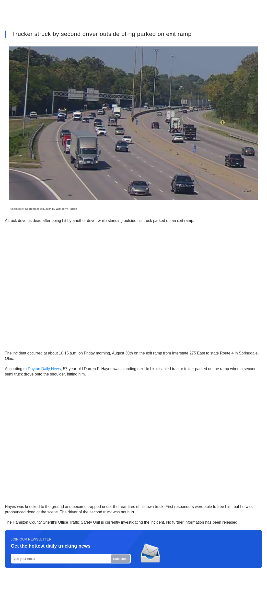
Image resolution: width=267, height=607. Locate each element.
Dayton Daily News (44, 369)
